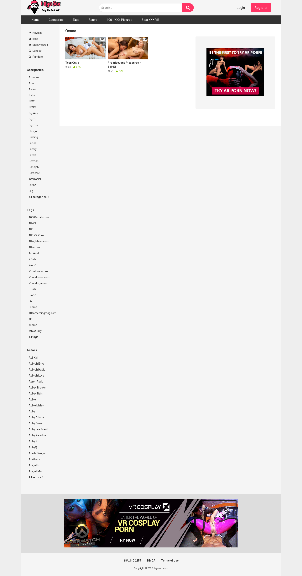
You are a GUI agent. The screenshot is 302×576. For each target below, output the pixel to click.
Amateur (34, 77)
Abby (32, 411)
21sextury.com (38, 283)
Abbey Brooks (37, 387)
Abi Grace (34, 459)
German (34, 161)
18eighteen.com (39, 241)
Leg (31, 191)
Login (241, 8)
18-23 (32, 223)
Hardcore (34, 173)
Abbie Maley (36, 405)
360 (31, 301)
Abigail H (34, 465)
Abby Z (33, 441)
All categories (39, 196)
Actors (93, 20)
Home (35, 20)
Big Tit (32, 119)
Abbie (32, 399)
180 (31, 229)
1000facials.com (39, 217)
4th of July (35, 331)
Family (33, 149)
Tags (76, 20)
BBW (31, 101)
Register (261, 8)
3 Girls (32, 289)
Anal (31, 83)
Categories (56, 20)
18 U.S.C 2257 (132, 560)
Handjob (34, 167)
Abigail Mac (36, 471)
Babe (32, 95)
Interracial (35, 179)
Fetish (32, 155)
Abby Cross (36, 423)
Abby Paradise (37, 435)
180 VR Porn (36, 235)
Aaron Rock (36, 381)
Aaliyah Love (36, 375)
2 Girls (32, 259)
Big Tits (33, 125)
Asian (32, 89)
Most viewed (38, 44)
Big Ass (33, 113)
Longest (35, 50)
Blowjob (33, 131)
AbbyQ (33, 447)
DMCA (151, 560)
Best (33, 38)
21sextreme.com (39, 277)
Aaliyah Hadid (37, 369)
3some (33, 307)
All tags (35, 337)
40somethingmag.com (41, 313)
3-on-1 (33, 295)
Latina (32, 185)
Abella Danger (37, 453)
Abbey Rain (36, 393)
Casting (33, 137)
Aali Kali (33, 357)
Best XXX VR (150, 20)
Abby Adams (36, 417)
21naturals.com (38, 271)
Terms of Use (170, 560)
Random (36, 56)
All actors (36, 477)
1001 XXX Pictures (119, 20)
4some (33, 325)
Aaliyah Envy (36, 363)
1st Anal (34, 253)
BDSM (32, 107)
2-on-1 (33, 265)
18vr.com (34, 247)
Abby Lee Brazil (38, 429)
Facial (32, 143)
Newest (35, 32)
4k (30, 319)
